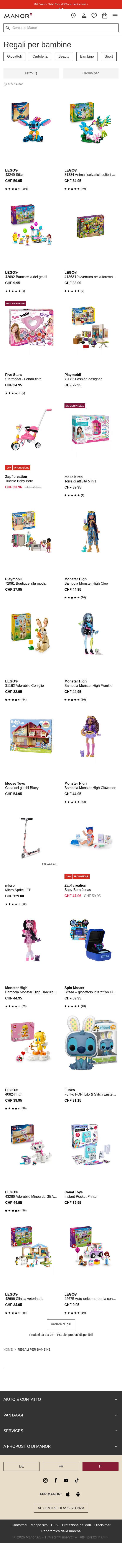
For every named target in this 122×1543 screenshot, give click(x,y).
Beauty (63, 56)
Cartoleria (40, 56)
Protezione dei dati (76, 1525)
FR (61, 1466)
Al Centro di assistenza (61, 1508)
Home (8, 1349)
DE (21, 1466)
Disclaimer (102, 1525)
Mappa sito (39, 1525)
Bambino (87, 56)
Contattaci (19, 1525)
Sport (109, 56)
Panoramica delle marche (61, 1531)
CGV (55, 1525)
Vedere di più (61, 1324)
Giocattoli (14, 56)
